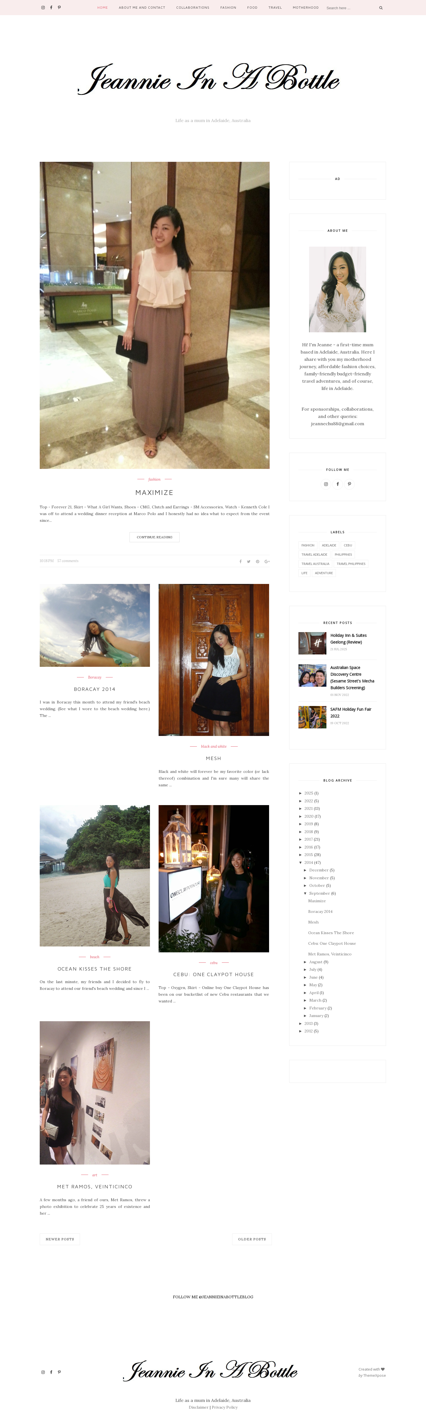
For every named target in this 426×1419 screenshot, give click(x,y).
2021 (309, 808)
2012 (309, 1031)
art (94, 1175)
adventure (324, 573)
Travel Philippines (351, 563)
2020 (309, 816)
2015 (309, 854)
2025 (309, 793)
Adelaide (329, 545)
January (316, 1015)
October (317, 885)
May (313, 984)
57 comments (68, 560)
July (312, 969)
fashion (155, 479)
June (313, 977)
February (317, 1008)
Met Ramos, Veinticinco (94, 1186)
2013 (309, 1023)
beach (94, 957)
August (316, 961)
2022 (309, 800)
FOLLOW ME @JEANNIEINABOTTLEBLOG (213, 1296)
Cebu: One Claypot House (214, 974)
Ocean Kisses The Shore (95, 968)
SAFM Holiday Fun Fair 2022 (350, 713)
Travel (275, 7)
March (315, 1000)
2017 (309, 839)
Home (102, 7)
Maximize (154, 492)
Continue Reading (154, 537)
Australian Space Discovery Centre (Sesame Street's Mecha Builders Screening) (352, 677)
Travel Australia (315, 563)
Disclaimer (199, 1407)
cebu (214, 963)
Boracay (95, 677)
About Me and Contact (142, 7)
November (319, 877)
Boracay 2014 (95, 689)
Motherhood (306, 7)
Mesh (214, 758)
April (314, 992)
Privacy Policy (224, 1407)
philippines (343, 554)
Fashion (228, 7)
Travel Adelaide (314, 554)
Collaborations (192, 7)
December (319, 870)
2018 (309, 831)
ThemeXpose (374, 1375)
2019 (309, 823)
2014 (309, 862)
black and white (214, 746)
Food (252, 7)
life (304, 573)
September (319, 893)
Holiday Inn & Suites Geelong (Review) (348, 639)
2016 (309, 847)
